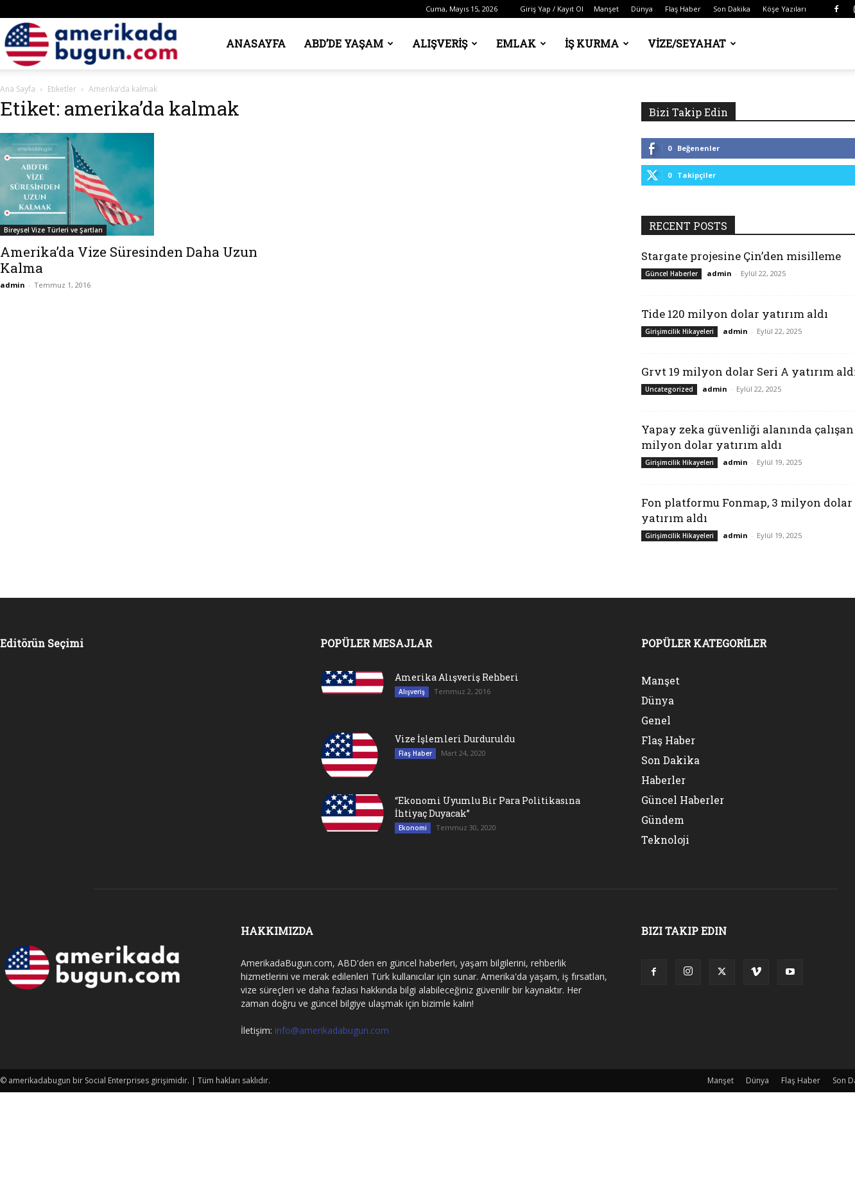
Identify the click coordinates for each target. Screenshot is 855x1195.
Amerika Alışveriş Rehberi (457, 677)
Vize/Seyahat (692, 43)
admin (12, 285)
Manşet (606, 8)
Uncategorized (669, 389)
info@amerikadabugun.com (332, 1030)
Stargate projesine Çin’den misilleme (741, 256)
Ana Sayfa (17, 88)
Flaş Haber (683, 8)
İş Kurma (597, 43)
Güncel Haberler (671, 273)
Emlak (521, 43)
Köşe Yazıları (784, 8)
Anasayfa (256, 43)
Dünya (642, 8)
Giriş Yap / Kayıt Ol (551, 8)
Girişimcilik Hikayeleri (679, 331)
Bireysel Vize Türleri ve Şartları (53, 229)
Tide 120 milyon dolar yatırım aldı (734, 313)
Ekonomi (413, 827)
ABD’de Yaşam (348, 43)
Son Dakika (731, 8)
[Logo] (95, 44)
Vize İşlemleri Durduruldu (455, 739)
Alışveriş (445, 43)
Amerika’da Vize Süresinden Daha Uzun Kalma (128, 260)
